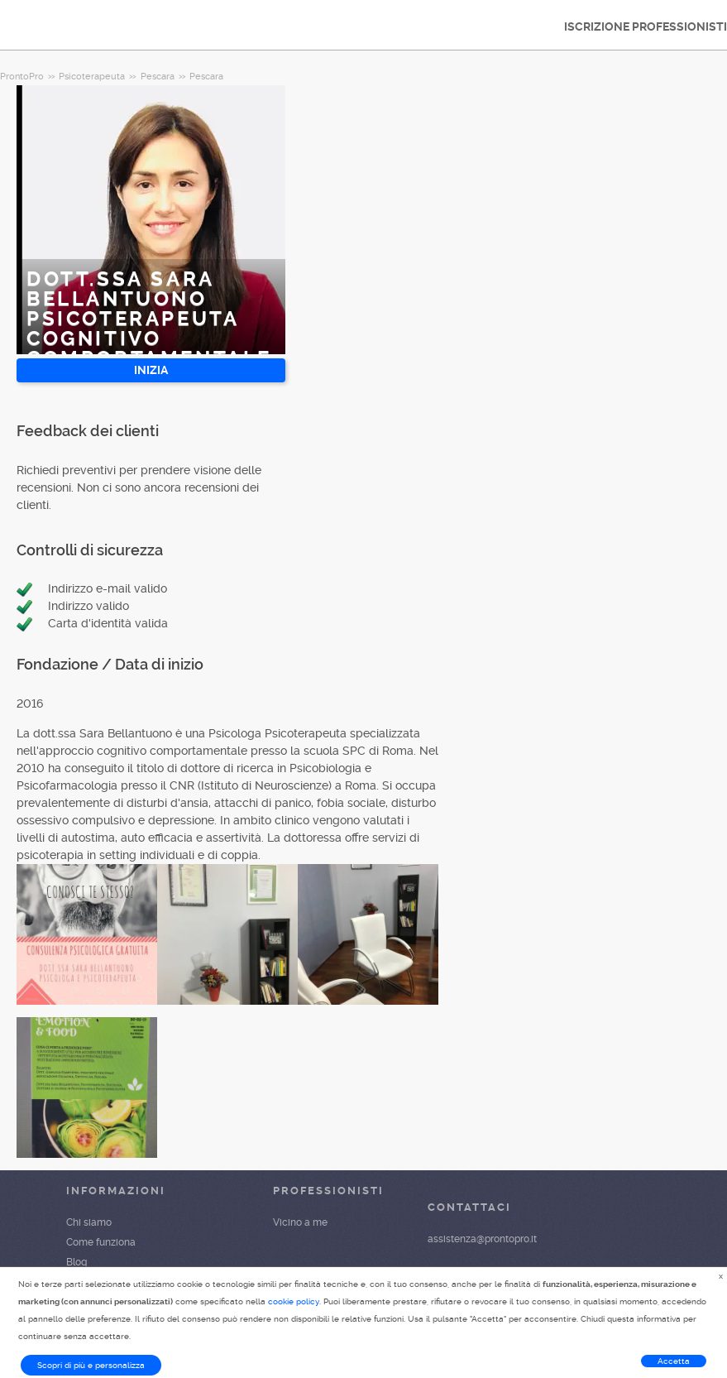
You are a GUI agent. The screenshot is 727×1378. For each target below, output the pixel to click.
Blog (76, 1262)
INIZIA (151, 370)
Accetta (674, 1361)
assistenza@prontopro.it (482, 1239)
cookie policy (293, 1301)
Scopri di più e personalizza (91, 1365)
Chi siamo (89, 1222)
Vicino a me (300, 1222)
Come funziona (101, 1242)
